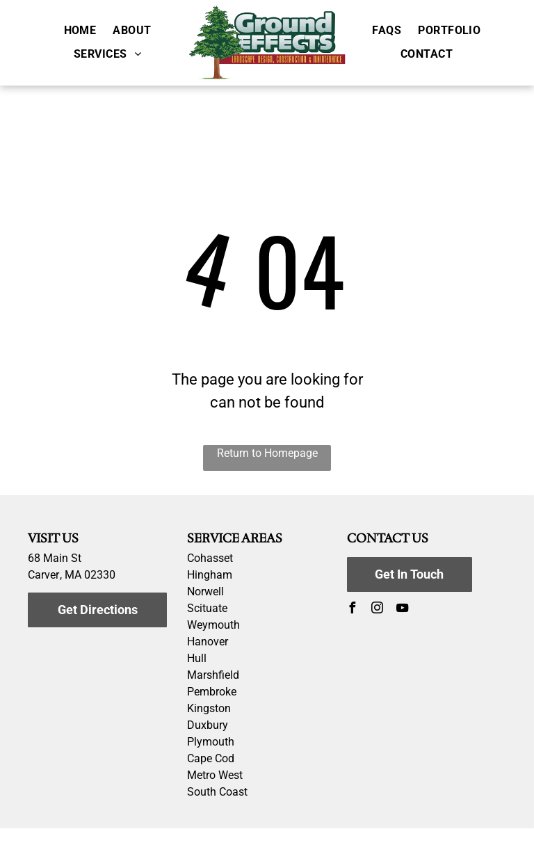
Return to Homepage (267, 453)
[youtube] (403, 609)
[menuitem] (80, 30)
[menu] (503, 53)
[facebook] (352, 609)
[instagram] (378, 609)
